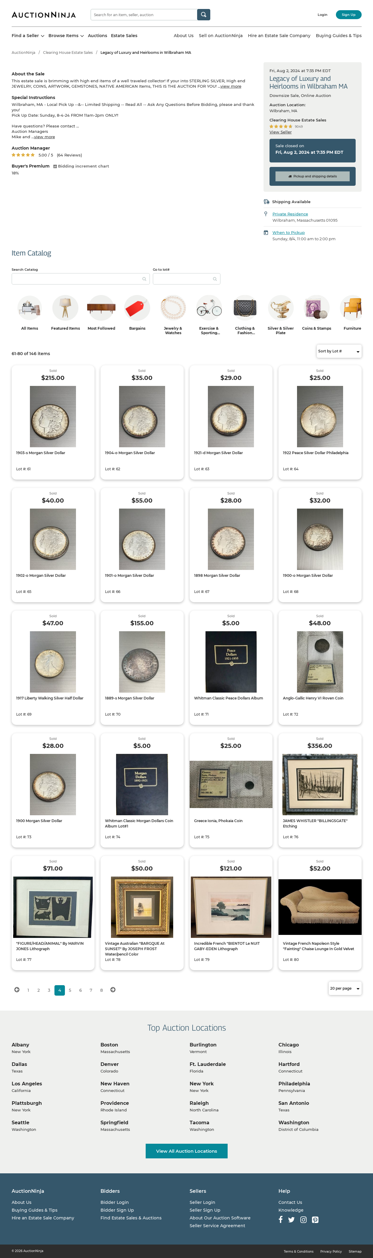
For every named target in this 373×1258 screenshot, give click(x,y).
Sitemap (355, 1252)
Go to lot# (161, 269)
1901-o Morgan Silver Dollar (129, 575)
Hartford (289, 1064)
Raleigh (199, 1103)
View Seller (281, 132)
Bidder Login (115, 1202)
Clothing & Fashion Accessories (245, 333)
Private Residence (290, 214)
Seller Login (202, 1202)
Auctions (97, 35)
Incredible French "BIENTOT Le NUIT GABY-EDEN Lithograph (227, 946)
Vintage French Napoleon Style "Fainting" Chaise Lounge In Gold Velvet (318, 946)
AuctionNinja (23, 52)
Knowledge (291, 1210)
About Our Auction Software (220, 1218)
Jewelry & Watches (173, 330)
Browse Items (66, 35)
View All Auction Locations (186, 1151)
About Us (184, 35)
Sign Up (349, 15)
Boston (109, 1045)
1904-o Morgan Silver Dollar (130, 453)
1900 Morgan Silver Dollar (39, 821)
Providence (115, 1103)
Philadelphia (294, 1084)
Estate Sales (124, 35)
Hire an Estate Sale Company (279, 35)
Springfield (114, 1122)
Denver (110, 1064)
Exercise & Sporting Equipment (209, 333)
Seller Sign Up (205, 1210)
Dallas (19, 1064)
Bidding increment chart (81, 166)
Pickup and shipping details (312, 176)
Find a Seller (28, 35)
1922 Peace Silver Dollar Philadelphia (315, 453)
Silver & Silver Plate (281, 330)
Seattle (20, 1122)
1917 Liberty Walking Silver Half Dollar (49, 698)
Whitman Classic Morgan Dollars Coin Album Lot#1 (139, 823)
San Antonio (293, 1103)
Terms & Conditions (298, 1252)
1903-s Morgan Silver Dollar (40, 453)
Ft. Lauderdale (208, 1064)
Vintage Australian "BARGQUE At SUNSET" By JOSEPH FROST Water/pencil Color (135, 948)
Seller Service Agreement (217, 1225)
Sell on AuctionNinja (221, 35)
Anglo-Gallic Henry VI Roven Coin (313, 698)
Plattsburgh (27, 1103)
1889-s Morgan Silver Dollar (129, 698)
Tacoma (199, 1122)
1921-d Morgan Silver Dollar (218, 453)
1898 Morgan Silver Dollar (217, 575)
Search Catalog (25, 269)
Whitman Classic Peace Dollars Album (228, 698)
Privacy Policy (331, 1252)
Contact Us (290, 1202)
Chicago (288, 1045)
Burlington (203, 1045)
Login (323, 15)
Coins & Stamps (316, 328)
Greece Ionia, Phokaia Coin (218, 821)
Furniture (352, 328)
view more (230, 86)
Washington (293, 1122)
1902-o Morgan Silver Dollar (41, 575)
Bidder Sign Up (117, 1210)
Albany (20, 1045)
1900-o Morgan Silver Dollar (308, 575)
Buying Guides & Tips (339, 35)
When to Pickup (288, 232)
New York (202, 1084)
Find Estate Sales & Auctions (131, 1218)
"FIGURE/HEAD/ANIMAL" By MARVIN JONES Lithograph (50, 946)
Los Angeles (27, 1084)
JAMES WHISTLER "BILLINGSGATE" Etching (315, 823)
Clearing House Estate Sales (68, 52)
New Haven (115, 1084)
